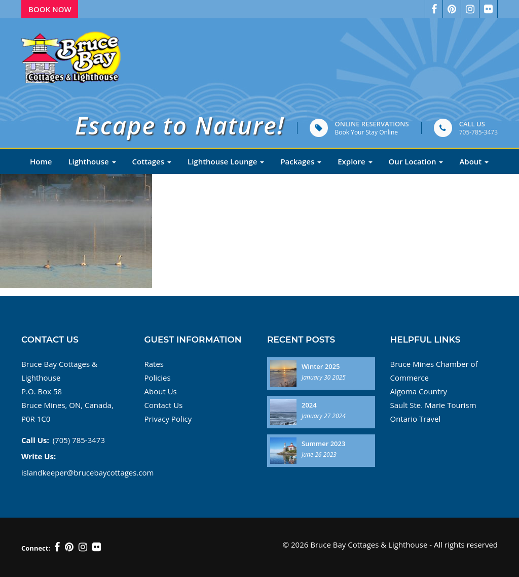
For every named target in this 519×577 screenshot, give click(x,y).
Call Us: (35, 440)
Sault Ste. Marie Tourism (433, 405)
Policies (157, 377)
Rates (154, 364)
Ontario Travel (415, 419)
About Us (160, 391)
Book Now (49, 9)
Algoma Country (418, 391)
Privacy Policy (168, 419)
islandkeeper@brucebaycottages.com (87, 472)
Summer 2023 (323, 443)
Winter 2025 (321, 366)
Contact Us (163, 405)
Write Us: (38, 456)
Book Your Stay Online (366, 132)
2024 (309, 405)
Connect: (35, 548)
